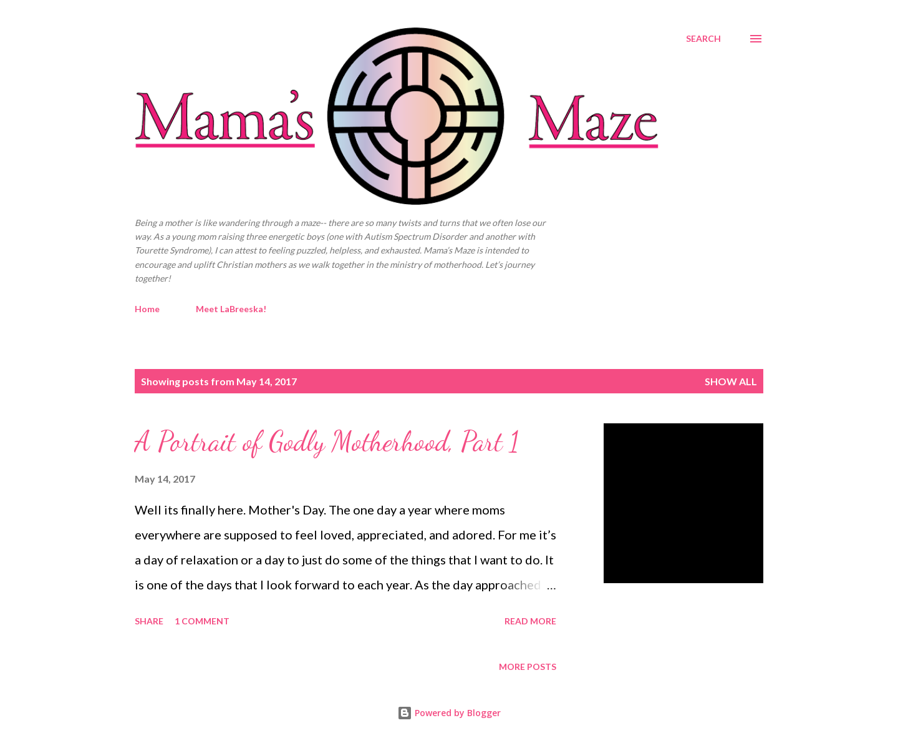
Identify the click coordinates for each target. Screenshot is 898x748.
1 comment (202, 621)
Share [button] (149, 621)
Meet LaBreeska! (231, 308)
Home (147, 308)
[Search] (703, 38)
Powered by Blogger (449, 713)
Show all (731, 381)
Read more (530, 621)
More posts (527, 666)
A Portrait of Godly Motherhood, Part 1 (327, 441)
